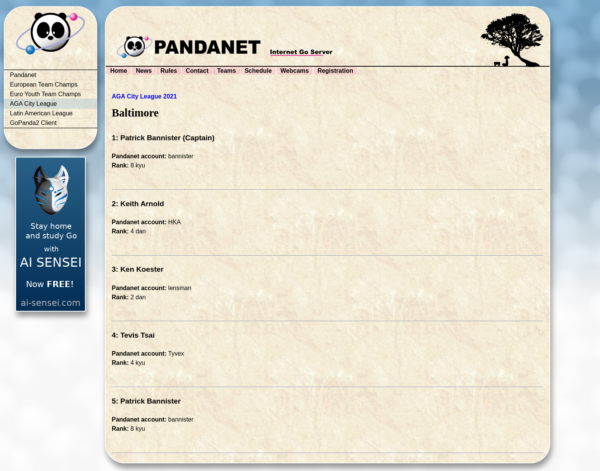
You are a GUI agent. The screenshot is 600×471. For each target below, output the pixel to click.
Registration (335, 70)
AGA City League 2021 (144, 96)
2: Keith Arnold (138, 204)
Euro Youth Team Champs (45, 94)
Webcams (294, 70)
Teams (226, 70)
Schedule (258, 70)
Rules (168, 70)
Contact (197, 70)
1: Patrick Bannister (146, 138)
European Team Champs (44, 84)
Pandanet (23, 75)
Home (118, 70)
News (144, 70)
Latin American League (41, 113)
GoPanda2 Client (33, 123)
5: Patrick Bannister (146, 401)
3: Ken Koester (137, 269)
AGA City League (33, 103)
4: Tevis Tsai (133, 335)
